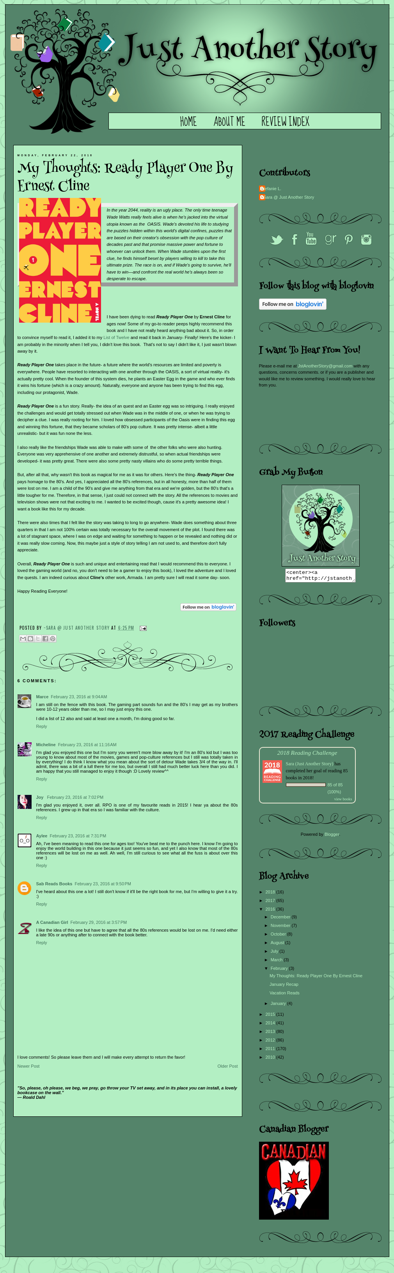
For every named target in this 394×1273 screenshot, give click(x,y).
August (278, 945)
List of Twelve (116, 337)
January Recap (284, 986)
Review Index (285, 122)
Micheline (46, 744)
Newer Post (29, 1066)
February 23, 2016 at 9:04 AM (79, 696)
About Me (229, 122)
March (277, 962)
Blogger (332, 836)
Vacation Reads (285, 995)
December (281, 919)
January (279, 1005)
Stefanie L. (271, 188)
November (281, 927)
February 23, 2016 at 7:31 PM (78, 835)
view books (343, 801)
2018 (271, 894)
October (279, 936)
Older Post (228, 1066)
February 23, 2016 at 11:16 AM (87, 744)
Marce (42, 696)
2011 (271, 1051)
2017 (271, 902)
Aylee (42, 835)
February (280, 970)
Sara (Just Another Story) (310, 766)
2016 (271, 911)
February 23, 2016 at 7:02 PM (75, 797)
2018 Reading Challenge (307, 755)
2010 (271, 1059)
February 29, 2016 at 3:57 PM (99, 922)
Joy (40, 797)
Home (188, 122)
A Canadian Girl (52, 922)
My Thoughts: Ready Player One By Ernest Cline (316, 978)
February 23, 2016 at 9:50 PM (103, 883)
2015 (271, 1016)
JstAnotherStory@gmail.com (325, 366)
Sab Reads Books (54, 883)
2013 (271, 1033)
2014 (271, 1025)
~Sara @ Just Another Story (78, 628)
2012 (271, 1042)
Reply (41, 726)
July (275, 953)
